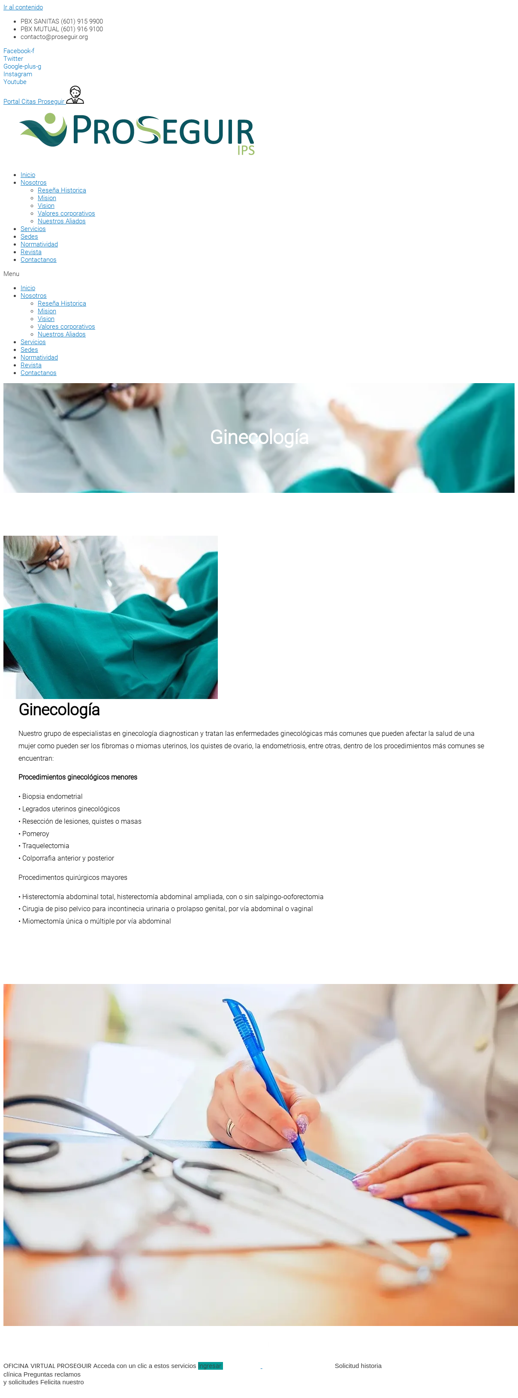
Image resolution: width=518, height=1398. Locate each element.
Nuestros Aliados (62, 221)
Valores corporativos (66, 213)
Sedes (29, 236)
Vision (46, 206)
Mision (47, 198)
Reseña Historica (62, 190)
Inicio (28, 175)
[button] (247, 274)
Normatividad (39, 244)
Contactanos (39, 260)
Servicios (33, 229)
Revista (31, 252)
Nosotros (34, 182)
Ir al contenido (23, 7)
